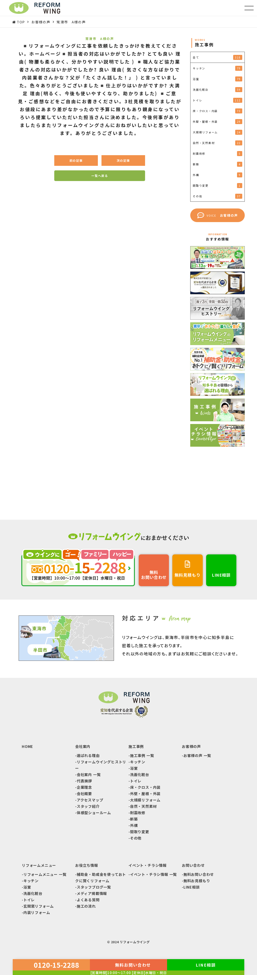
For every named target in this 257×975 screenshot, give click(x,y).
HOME (27, 746)
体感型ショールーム (94, 812)
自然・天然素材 (143, 806)
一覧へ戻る (99, 176)
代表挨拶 (84, 781)
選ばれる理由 (88, 755)
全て (217, 57)
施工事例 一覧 (142, 755)
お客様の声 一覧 (197, 755)
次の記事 (123, 160)
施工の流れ (86, 906)
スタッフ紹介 (88, 806)
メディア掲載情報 (92, 893)
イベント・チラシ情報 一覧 (153, 874)
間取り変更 (139, 831)
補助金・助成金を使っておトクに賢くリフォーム (100, 877)
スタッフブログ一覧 (94, 887)
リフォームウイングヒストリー (100, 765)
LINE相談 (191, 887)
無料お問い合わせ (198, 874)
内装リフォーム (36, 912)
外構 (134, 825)
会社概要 (84, 793)
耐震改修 (137, 812)
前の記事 (76, 160)
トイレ (135, 781)
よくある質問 (88, 899)
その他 (135, 838)
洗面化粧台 (139, 774)
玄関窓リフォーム (38, 906)
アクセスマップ (90, 800)
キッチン (137, 761)
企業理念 (84, 787)
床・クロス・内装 (145, 787)
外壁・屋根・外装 (145, 793)
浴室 (134, 768)
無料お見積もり (196, 880)
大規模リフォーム (145, 800)
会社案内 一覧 (89, 774)
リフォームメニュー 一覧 (45, 874)
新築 (134, 819)
